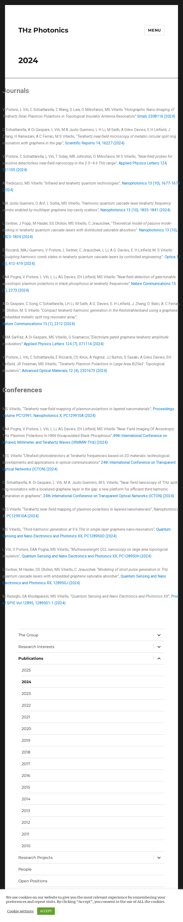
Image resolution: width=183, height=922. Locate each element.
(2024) (74, 583)
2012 (26, 822)
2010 (26, 846)
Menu (154, 30)
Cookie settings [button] (20, 911)
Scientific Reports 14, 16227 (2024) (95, 143)
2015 (26, 787)
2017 (26, 764)
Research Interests (36, 646)
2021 (26, 717)
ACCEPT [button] (46, 911)
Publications (30, 658)
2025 (26, 670)
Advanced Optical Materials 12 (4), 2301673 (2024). (65, 370)
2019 (26, 740)
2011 (25, 834)
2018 (26, 752)
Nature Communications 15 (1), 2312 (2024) (38, 324)
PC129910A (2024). (22, 516)
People (25, 869)
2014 (26, 799)
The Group (28, 635)
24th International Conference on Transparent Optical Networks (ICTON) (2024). (109, 496)
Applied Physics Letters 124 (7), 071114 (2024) (64, 344)
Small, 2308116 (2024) (156, 116)
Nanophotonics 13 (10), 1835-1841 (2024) (135, 210)
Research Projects (35, 857)
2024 (26, 682)
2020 (26, 728)
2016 (26, 775)
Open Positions (32, 881)
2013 (26, 810)
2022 (26, 705)
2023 (26, 693)
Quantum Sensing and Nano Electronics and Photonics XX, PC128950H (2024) (86, 556)
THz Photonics (43, 30)
